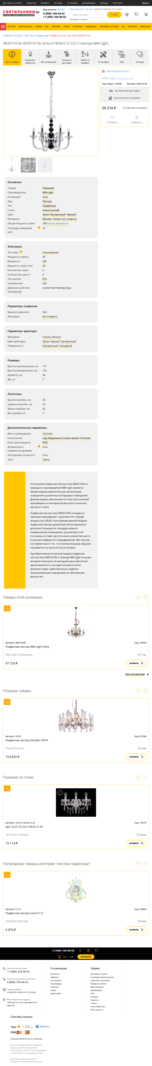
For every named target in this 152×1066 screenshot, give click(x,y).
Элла (45, 197)
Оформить (85, 957)
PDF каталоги (97, 1009)
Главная (7, 35)
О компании (58, 968)
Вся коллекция (137, 674)
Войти (145, 3)
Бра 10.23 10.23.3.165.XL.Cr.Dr (24, 826)
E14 (45, 279)
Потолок (48, 433)
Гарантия (31, 2)
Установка (72, 2)
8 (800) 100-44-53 (54, 13)
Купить (136, 663)
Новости (94, 1000)
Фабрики (54, 977)
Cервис (95, 968)
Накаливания (50, 252)
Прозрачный (57, 214)
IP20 (45, 442)
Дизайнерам (88, 2)
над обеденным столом (56, 438)
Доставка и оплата (12, 2)
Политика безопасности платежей (26, 1038)
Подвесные (41, 35)
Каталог (3, 26)
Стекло (57, 219)
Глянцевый (65, 345)
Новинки (54, 987)
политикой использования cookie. (27, 1053)
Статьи (94, 1003)
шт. (63, 957)
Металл (47, 219)
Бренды (104, 2)
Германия (48, 188)
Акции (53, 990)
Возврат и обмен (98, 983)
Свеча (46, 459)
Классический (51, 210)
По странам (55, 980)
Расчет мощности (57, 223)
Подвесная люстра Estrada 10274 (26, 740)
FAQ (92, 993)
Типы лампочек (98, 1006)
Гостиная (85, 438)
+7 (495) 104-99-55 (54, 17)
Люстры (29, 35)
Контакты (118, 2)
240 (45, 261)
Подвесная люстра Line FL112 (24, 913)
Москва (61, 9)
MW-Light (48, 192)
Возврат (45, 2)
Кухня (75, 438)
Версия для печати (118, 71)
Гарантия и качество (100, 980)
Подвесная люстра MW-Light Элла (27, 646)
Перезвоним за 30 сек (81, 9)
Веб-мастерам (97, 987)
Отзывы (58, 2)
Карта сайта (55, 993)
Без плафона (69, 219)
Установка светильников (102, 977)
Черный (71, 214)
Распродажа (56, 983)
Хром (46, 214)
